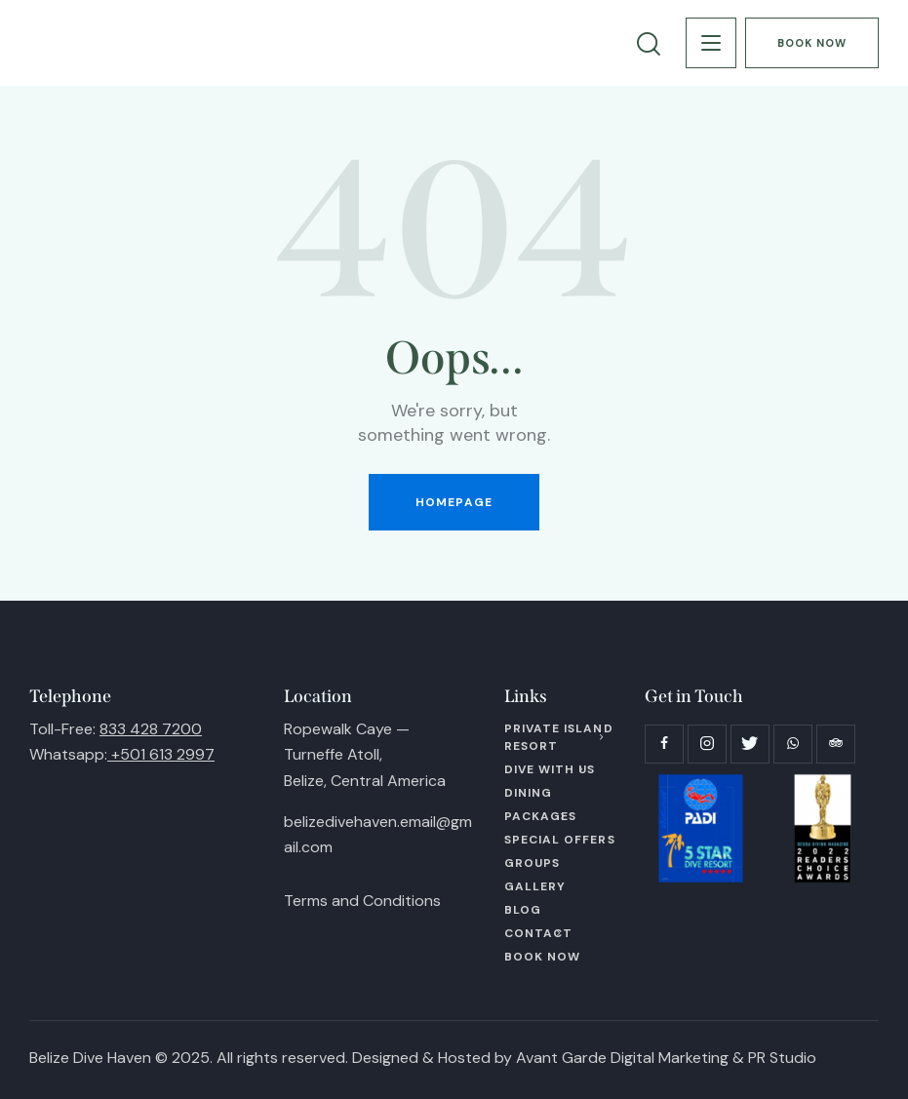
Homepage (454, 502)
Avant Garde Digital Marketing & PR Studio (666, 1057)
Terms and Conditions (362, 900)
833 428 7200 (150, 729)
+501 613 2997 (163, 754)
